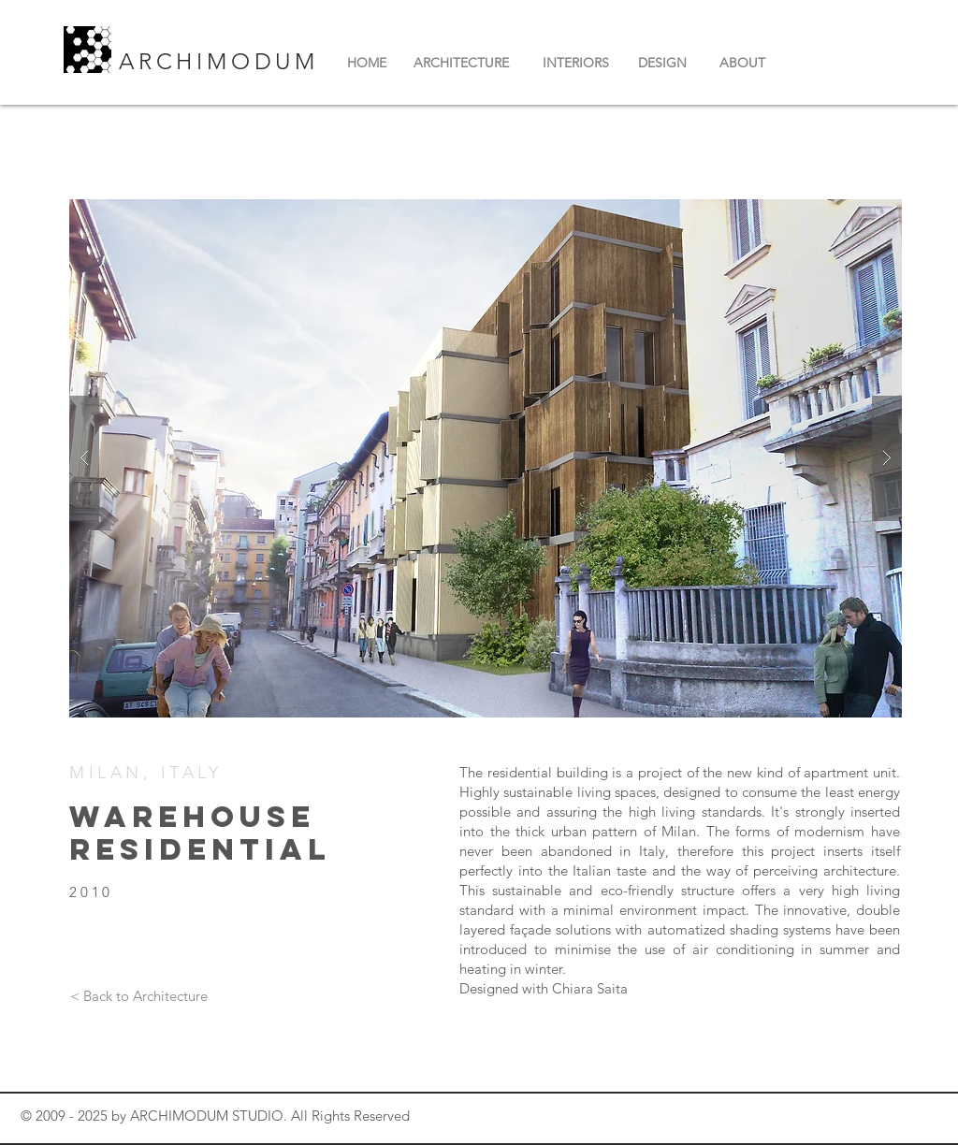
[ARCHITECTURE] (461, 63)
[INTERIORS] (576, 63)
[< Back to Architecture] (138, 995)
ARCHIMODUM (224, 61)
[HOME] (366, 63)
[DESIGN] (662, 63)
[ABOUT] (742, 63)
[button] (485, 458)
